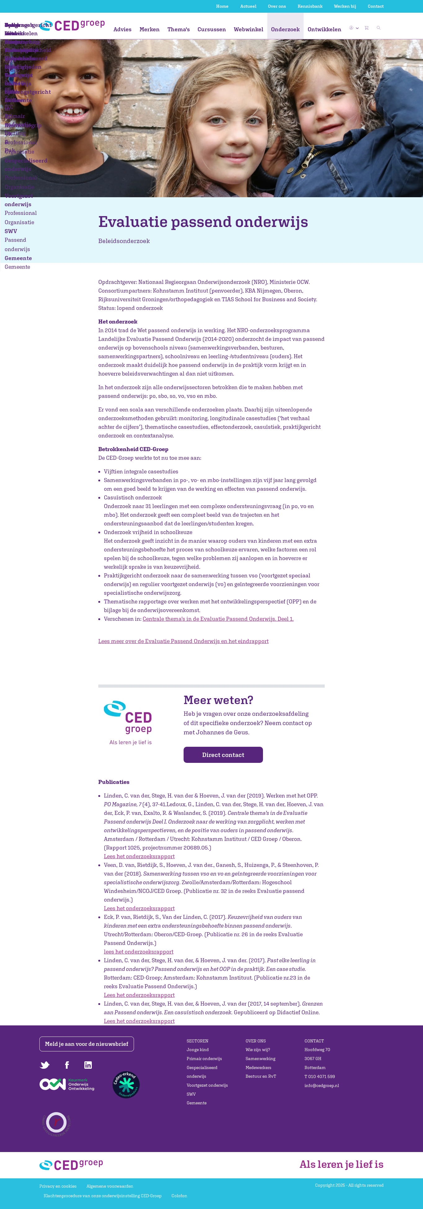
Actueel (248, 6)
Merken (150, 29)
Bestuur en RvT (261, 1076)
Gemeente (197, 1102)
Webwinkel (248, 29)
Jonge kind (198, 1049)
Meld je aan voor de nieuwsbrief (88, 1044)
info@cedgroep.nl (322, 1085)
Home (222, 6)
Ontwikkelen (324, 29)
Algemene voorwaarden (110, 1186)
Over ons (277, 6)
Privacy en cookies (58, 1186)
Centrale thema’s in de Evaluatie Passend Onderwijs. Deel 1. (218, 618)
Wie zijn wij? (258, 1049)
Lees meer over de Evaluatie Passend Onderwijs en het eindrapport (183, 641)
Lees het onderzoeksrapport (139, 856)
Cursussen (212, 29)
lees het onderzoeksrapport (138, 951)
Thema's (178, 29)
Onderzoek (285, 29)
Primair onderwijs (204, 1058)
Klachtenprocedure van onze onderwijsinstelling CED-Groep (103, 1195)
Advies (122, 29)
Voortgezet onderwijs (207, 1085)
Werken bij (345, 6)
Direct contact (223, 754)
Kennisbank (310, 6)
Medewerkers (258, 1067)
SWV (191, 1094)
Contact (376, 6)
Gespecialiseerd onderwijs (202, 1072)
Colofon (179, 1195)
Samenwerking (260, 1058)
